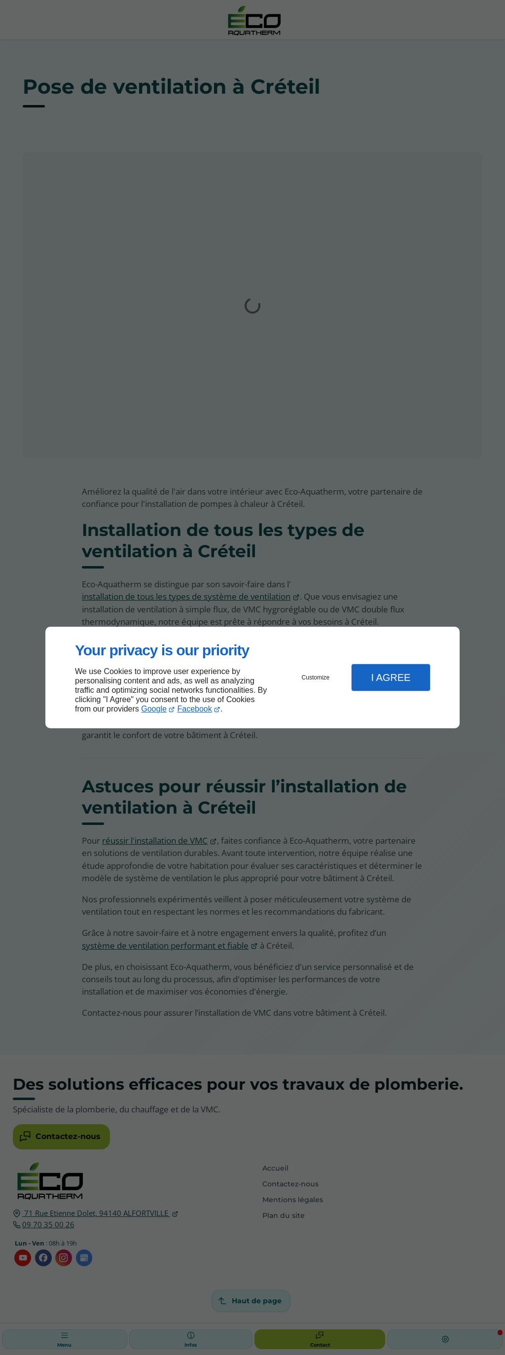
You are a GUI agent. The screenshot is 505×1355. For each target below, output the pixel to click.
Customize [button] (316, 677)
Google (154, 709)
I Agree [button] (390, 677)
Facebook (195, 709)
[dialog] (252, 678)
